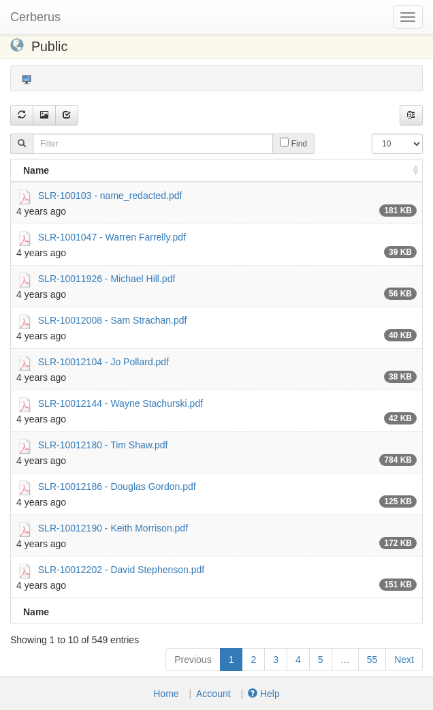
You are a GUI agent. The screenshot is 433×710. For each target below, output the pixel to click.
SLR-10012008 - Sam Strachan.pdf (112, 319)
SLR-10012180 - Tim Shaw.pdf (103, 444)
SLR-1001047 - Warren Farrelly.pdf (112, 236)
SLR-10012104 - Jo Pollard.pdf (103, 361)
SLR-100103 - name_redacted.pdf (110, 194)
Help (264, 693)
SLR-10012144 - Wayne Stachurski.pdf (120, 402)
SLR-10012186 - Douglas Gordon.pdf (117, 485)
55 (372, 659)
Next (404, 659)
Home (165, 693)
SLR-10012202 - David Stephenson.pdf (121, 569)
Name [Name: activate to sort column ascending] (36, 170)
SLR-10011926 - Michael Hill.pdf (107, 278)
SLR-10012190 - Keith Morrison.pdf (113, 527)
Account (213, 693)
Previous (192, 659)
